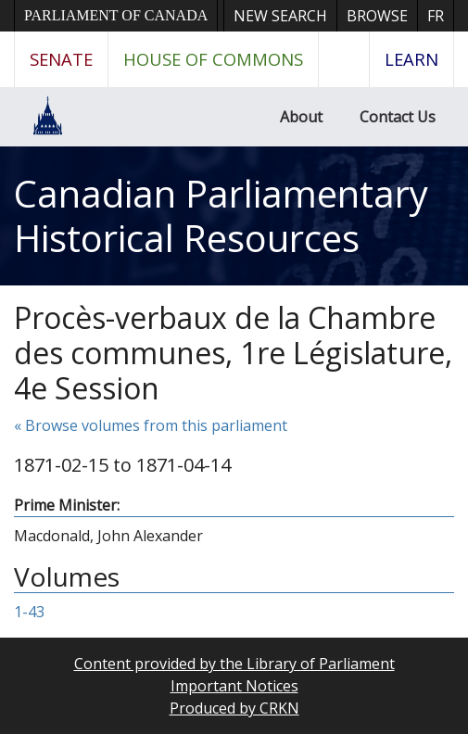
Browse (377, 16)
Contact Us (398, 117)
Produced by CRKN (234, 708)
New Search (280, 16)
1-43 (29, 611)
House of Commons (213, 58)
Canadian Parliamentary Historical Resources (221, 215)
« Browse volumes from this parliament (150, 425)
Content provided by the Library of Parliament (234, 663)
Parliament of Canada (116, 15)
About (301, 117)
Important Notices (234, 686)
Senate (61, 58)
